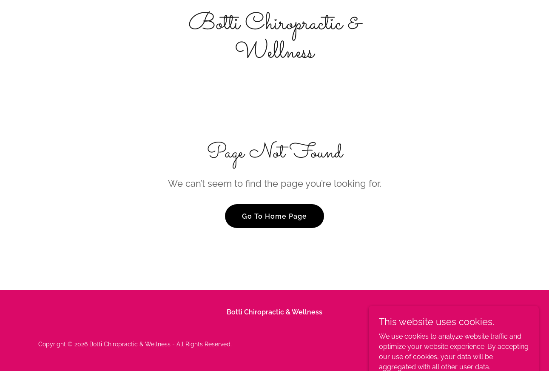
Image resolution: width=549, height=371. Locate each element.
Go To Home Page (274, 216)
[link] (275, 55)
